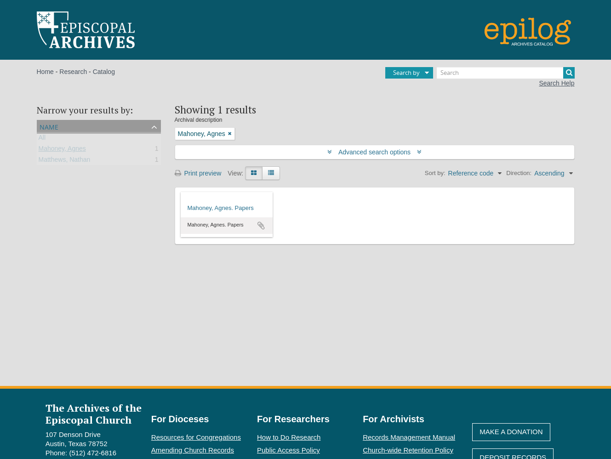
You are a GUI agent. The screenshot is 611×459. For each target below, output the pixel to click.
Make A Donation (511, 432)
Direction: (518, 173)
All (42, 139)
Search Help (556, 83)
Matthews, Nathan (65, 161)
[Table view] (271, 173)
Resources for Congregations (196, 437)
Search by (406, 72)
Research (73, 71)
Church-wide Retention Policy (408, 450)
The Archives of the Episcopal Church (94, 413)
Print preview (198, 173)
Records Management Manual (409, 437)
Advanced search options (374, 152)
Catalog (104, 71)
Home (45, 71)
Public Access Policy (288, 450)
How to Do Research (288, 437)
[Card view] (254, 173)
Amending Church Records (192, 450)
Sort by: (435, 173)
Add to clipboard (261, 225)
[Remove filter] (230, 133)
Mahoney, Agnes (62, 150)
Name (49, 126)
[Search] (506, 73)
